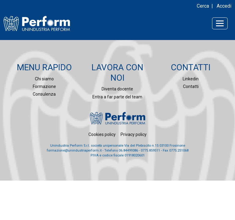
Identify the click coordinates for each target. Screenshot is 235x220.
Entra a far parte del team (117, 96)
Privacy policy (134, 134)
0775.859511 (150, 150)
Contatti (191, 86)
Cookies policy (102, 134)
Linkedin (191, 78)
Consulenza (44, 94)
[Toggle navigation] (220, 23)
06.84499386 (128, 150)
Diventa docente (117, 88)
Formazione (44, 86)
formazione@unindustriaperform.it (74, 150)
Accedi (224, 6)
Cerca (203, 6)
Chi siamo (44, 78)
